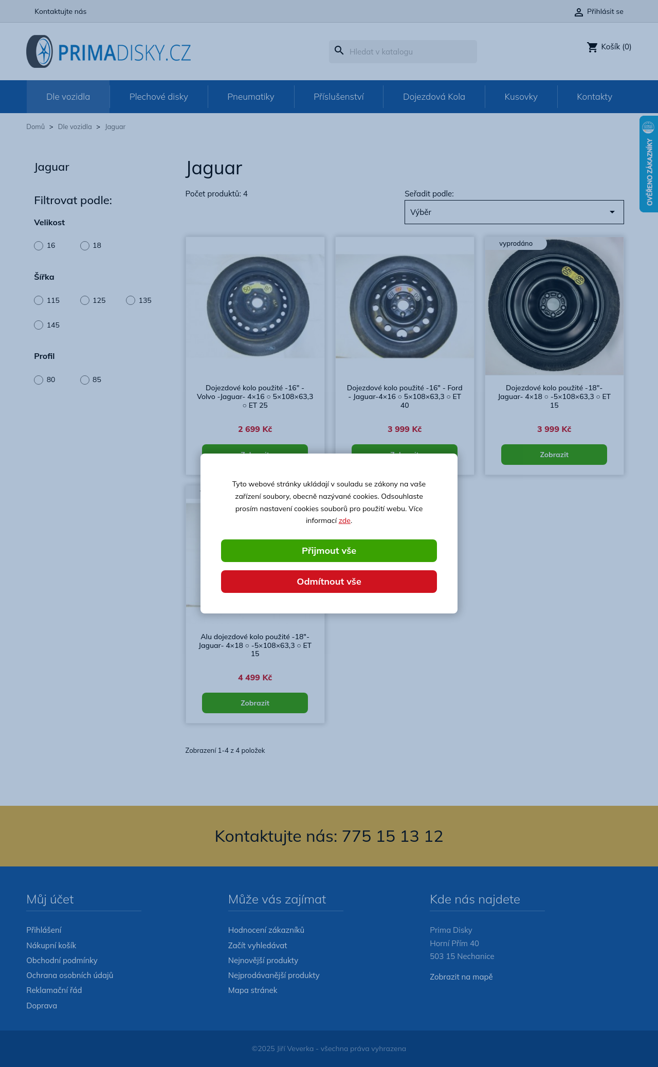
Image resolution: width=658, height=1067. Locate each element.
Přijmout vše (329, 550)
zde (345, 520)
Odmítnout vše (329, 581)
